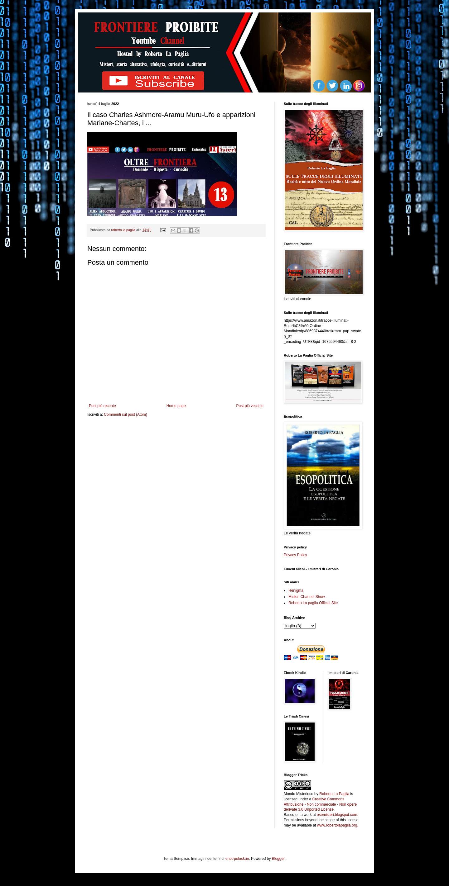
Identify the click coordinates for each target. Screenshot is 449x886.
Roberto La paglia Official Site (313, 603)
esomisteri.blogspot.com (337, 815)
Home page (176, 406)
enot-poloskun (237, 858)
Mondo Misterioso (298, 794)
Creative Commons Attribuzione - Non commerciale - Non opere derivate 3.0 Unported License (320, 804)
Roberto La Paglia (334, 794)
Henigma (295, 590)
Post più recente (102, 406)
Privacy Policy (295, 555)
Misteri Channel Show (306, 597)
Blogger (278, 858)
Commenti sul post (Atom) (125, 414)
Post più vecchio (249, 406)
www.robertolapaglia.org (337, 825)
